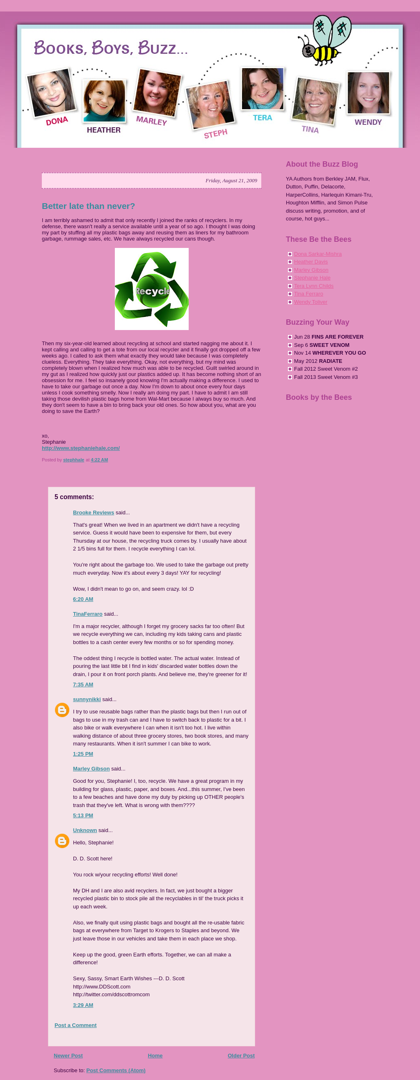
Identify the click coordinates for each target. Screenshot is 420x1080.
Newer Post (68, 1055)
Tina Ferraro (308, 294)
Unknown (85, 830)
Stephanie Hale (312, 278)
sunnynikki (87, 699)
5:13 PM (83, 815)
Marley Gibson (91, 769)
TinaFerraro (88, 614)
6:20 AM (83, 599)
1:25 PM (83, 754)
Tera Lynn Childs (313, 286)
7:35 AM (83, 684)
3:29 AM (83, 1005)
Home (155, 1055)
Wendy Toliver (310, 302)
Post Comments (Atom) (116, 1070)
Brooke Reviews (93, 512)
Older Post (241, 1055)
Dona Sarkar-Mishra (318, 254)
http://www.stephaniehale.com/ (81, 448)
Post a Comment (76, 1025)
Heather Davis (311, 262)
